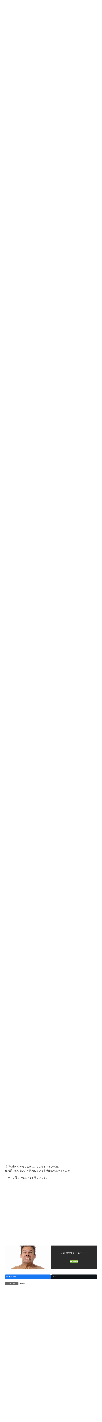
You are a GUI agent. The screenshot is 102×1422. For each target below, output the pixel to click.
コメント (11, 1306)
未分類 (22, 1284)
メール (10, 1351)
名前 (9, 1338)
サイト (8, 1364)
